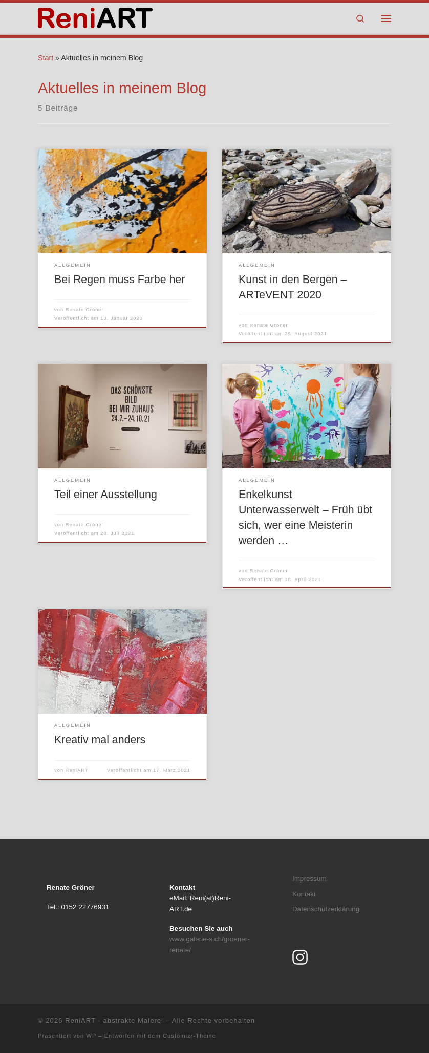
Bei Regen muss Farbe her (119, 279)
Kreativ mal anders (99, 740)
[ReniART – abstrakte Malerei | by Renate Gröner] (95, 17)
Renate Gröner (85, 309)
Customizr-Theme (189, 1036)
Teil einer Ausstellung (105, 494)
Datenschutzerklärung (325, 909)
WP (91, 1036)
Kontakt (304, 894)
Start (45, 58)
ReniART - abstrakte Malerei (114, 1020)
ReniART (77, 770)
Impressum (309, 879)
